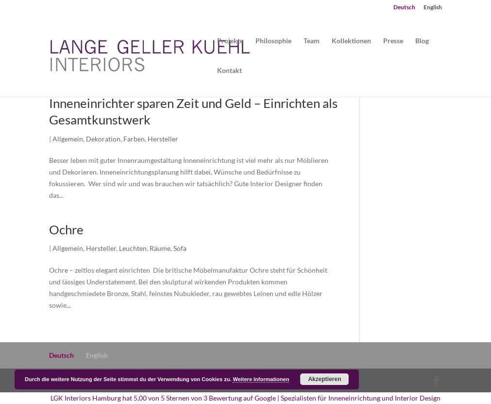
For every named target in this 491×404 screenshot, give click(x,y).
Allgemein (67, 139)
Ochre (66, 229)
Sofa (179, 248)
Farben (134, 139)
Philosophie (273, 41)
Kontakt (229, 70)
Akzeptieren (324, 379)
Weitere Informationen (261, 379)
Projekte (230, 41)
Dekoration (103, 139)
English (432, 7)
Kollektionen (351, 41)
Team (312, 41)
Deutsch (404, 7)
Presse (393, 41)
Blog (422, 41)
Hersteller (163, 139)
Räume (160, 248)
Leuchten (133, 248)
